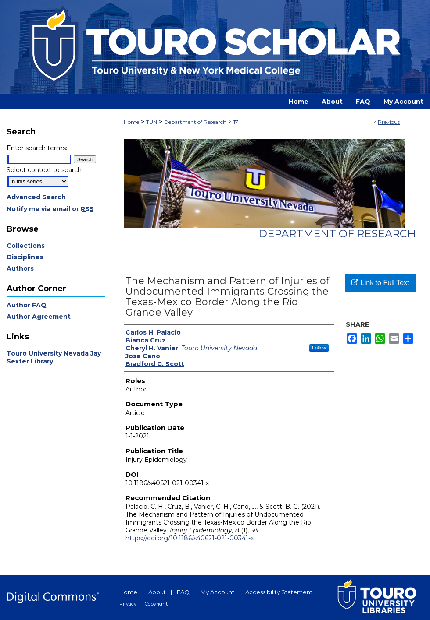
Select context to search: (45, 170)
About (157, 591)
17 (235, 122)
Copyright (156, 604)
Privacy (127, 604)
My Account (217, 591)
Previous (389, 122)
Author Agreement (39, 317)
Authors (20, 268)
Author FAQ (27, 305)
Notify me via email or (50, 209)
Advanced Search (36, 197)
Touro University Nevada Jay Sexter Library (54, 357)
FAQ (183, 591)
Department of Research (195, 122)
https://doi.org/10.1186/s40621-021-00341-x (189, 538)
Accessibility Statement (278, 591)
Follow (319, 347)
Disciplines (25, 257)
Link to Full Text (380, 282)
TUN (151, 122)
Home (131, 122)
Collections (26, 246)
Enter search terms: (37, 148)
